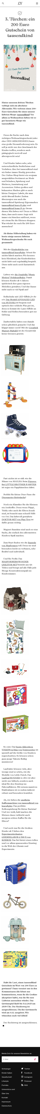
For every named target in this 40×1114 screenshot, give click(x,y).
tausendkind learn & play (14, 205)
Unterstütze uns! (8, 1089)
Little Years (20, 3)
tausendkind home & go (13, 208)
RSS (26, 1085)
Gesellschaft (7, 1077)
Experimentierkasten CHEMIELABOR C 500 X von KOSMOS (16, 837)
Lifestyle (5, 1081)
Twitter (27, 1069)
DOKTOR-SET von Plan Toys (16, 519)
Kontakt (5, 1097)
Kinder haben (7, 1073)
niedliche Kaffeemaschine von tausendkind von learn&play (20, 803)
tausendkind (23, 114)
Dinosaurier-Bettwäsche (13, 497)
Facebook (28, 1073)
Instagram (28, 1077)
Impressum (6, 1102)
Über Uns (5, 1093)
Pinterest (28, 1081)
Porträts (5, 1085)
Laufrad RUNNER (11, 777)
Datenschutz (7, 1106)
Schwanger (6, 1069)
